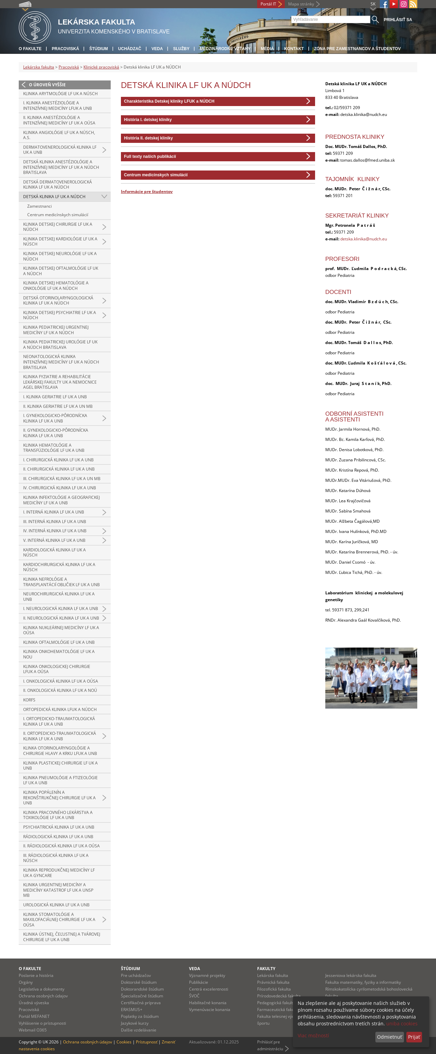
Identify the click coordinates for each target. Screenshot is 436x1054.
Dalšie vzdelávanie (138, 1030)
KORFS (29, 700)
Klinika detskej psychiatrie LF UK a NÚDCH (59, 315)
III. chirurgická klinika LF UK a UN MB (61, 478)
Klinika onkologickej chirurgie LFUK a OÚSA (56, 669)
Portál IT (268, 4)
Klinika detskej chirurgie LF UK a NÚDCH (57, 227)
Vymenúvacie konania (209, 1009)
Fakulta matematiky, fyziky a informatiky (363, 982)
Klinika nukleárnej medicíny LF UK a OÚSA (61, 630)
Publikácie (198, 982)
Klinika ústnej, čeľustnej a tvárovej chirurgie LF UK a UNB (61, 936)
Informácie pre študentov (147, 191)
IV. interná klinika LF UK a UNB (55, 531)
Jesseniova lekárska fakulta (350, 975)
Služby (181, 48)
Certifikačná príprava (141, 1003)
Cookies (123, 1042)
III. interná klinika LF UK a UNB (54, 521)
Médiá (267, 48)
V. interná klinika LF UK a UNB (54, 540)
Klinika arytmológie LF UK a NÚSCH (60, 94)
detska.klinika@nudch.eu (363, 239)
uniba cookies (402, 1023)
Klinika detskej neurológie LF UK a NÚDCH (60, 256)
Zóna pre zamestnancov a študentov (357, 48)
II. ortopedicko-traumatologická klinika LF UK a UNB (59, 736)
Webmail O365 (33, 1030)
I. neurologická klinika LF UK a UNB (60, 608)
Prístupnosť (146, 1042)
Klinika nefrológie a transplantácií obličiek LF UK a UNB (61, 582)
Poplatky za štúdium (140, 1016)
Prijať (414, 1037)
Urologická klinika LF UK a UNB (56, 905)
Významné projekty (207, 975)
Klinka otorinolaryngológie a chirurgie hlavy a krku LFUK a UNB (60, 750)
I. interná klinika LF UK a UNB (53, 512)
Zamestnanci (39, 206)
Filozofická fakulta (274, 989)
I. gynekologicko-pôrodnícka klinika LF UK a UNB (55, 418)
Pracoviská (65, 48)
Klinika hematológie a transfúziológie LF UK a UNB (53, 448)
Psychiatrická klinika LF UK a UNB (58, 827)
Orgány (26, 982)
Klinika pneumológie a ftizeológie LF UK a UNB (60, 780)
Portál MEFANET (34, 1016)
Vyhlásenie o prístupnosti (42, 1023)
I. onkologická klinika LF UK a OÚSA (60, 681)
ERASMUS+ (131, 1009)
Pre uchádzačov (136, 975)
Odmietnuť (389, 1037)
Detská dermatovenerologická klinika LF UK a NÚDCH (57, 184)
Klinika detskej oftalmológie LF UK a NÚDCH (60, 271)
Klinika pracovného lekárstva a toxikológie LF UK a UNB (58, 815)
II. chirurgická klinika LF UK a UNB (59, 469)
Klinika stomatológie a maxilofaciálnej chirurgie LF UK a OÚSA (59, 919)
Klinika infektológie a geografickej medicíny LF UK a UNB (61, 500)
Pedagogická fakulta (276, 1003)
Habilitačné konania (208, 1003)
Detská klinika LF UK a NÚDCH (54, 196)
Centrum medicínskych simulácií (57, 215)
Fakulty (266, 968)
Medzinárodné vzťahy (225, 48)
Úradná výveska (34, 1003)
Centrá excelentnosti (208, 989)
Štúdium (98, 48)
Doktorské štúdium (139, 982)
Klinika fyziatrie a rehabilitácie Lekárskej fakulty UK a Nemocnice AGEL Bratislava (60, 382)
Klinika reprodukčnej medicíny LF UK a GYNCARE (59, 872)
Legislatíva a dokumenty (41, 989)
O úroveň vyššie (47, 85)
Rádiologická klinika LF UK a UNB (58, 837)
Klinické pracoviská (101, 67)
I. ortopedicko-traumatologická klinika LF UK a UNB (59, 721)
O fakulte (30, 48)
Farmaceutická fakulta (278, 1009)
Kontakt (294, 48)
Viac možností (313, 1035)
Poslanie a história (36, 975)
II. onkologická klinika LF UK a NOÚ (60, 690)
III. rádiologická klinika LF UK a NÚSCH (56, 858)
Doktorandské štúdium (142, 989)
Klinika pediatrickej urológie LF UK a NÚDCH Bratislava (60, 344)
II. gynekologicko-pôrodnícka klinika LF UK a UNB (55, 433)
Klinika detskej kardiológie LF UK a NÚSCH (60, 241)
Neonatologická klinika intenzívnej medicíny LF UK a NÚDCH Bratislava (61, 362)
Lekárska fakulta (38, 67)
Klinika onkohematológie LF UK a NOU (59, 654)
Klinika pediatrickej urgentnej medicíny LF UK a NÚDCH (56, 330)
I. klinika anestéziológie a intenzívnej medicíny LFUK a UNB (57, 105)
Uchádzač (129, 48)
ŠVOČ (194, 996)
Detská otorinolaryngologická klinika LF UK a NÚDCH (58, 300)
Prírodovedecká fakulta (279, 996)
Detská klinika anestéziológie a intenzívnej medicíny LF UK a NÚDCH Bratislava (61, 167)
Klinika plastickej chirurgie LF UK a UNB (60, 765)
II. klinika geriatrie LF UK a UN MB (58, 406)
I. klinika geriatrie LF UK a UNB (55, 397)
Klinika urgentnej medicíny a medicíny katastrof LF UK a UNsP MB (58, 890)
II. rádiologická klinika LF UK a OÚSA (61, 846)
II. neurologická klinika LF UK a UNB (61, 618)
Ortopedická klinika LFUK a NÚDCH (60, 709)
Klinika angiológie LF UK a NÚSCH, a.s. (59, 135)
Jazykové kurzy (135, 1023)
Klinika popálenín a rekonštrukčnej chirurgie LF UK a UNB (59, 797)
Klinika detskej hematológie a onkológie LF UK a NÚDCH (56, 285)
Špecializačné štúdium (142, 996)
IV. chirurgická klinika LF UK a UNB (59, 488)
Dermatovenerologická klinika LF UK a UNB (59, 149)
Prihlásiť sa (398, 19)
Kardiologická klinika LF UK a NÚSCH (54, 552)
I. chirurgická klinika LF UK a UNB (58, 460)
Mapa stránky (301, 4)
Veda (157, 48)
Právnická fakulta (273, 982)
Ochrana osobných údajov (43, 996)
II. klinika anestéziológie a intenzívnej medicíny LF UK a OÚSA (59, 120)
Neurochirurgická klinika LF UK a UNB (59, 596)
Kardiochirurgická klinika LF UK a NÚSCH (59, 567)
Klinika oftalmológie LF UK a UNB (59, 642)
